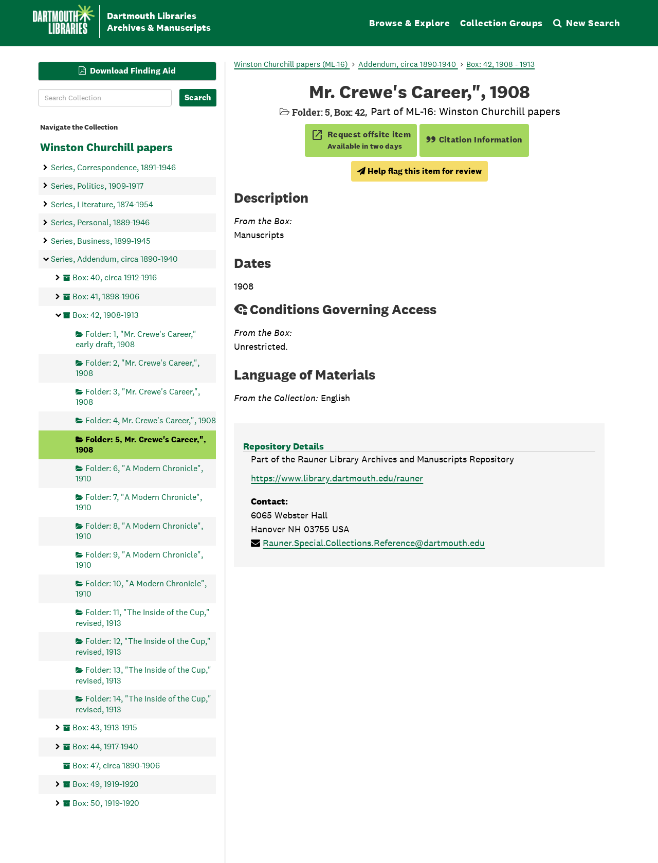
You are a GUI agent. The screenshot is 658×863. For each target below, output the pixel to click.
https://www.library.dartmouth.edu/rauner (337, 478)
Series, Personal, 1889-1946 (100, 222)
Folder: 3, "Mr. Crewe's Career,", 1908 (138, 396)
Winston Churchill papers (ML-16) (292, 64)
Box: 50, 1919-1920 (105, 802)
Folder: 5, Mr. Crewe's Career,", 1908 (141, 444)
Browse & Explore (409, 23)
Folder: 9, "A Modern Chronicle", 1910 (139, 559)
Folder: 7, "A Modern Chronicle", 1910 (139, 501)
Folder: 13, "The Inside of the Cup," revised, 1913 (143, 675)
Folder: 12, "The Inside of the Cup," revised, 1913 (143, 646)
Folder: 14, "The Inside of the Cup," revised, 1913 (143, 703)
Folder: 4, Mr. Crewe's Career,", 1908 (150, 420)
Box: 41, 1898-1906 (105, 296)
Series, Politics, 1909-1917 (97, 185)
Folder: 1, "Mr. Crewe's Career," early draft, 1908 (136, 338)
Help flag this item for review (419, 171)
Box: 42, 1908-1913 (105, 315)
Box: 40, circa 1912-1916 (114, 277)
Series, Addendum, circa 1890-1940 (114, 259)
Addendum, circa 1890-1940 (408, 64)
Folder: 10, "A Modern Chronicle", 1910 (141, 588)
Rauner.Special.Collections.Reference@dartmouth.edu (374, 543)
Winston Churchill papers (106, 147)
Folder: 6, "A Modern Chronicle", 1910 (139, 472)
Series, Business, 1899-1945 (101, 240)
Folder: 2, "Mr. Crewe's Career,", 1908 (137, 367)
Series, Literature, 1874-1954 (102, 204)
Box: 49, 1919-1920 (105, 784)
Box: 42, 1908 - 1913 (500, 64)
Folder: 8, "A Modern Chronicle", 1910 (139, 530)
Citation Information (474, 139)
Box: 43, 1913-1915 (104, 727)
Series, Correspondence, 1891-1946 (113, 167)
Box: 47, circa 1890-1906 (116, 765)
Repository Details (283, 446)
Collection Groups (501, 23)
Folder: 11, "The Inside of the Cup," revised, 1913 (143, 617)
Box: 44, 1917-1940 (105, 746)
